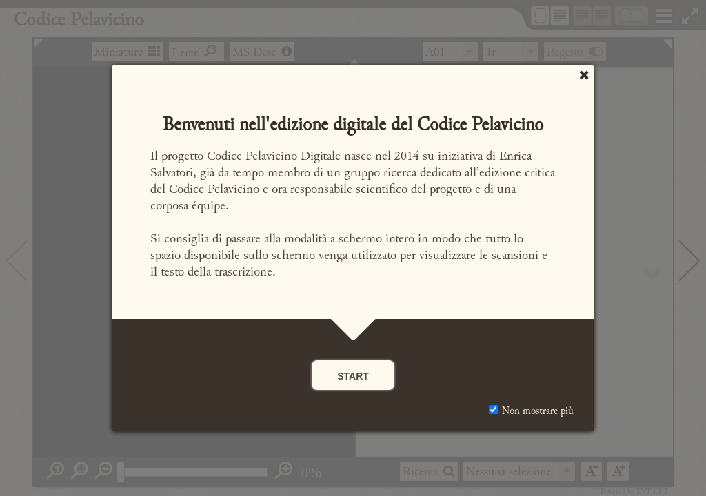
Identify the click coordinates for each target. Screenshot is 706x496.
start (353, 374)
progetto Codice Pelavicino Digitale (251, 156)
